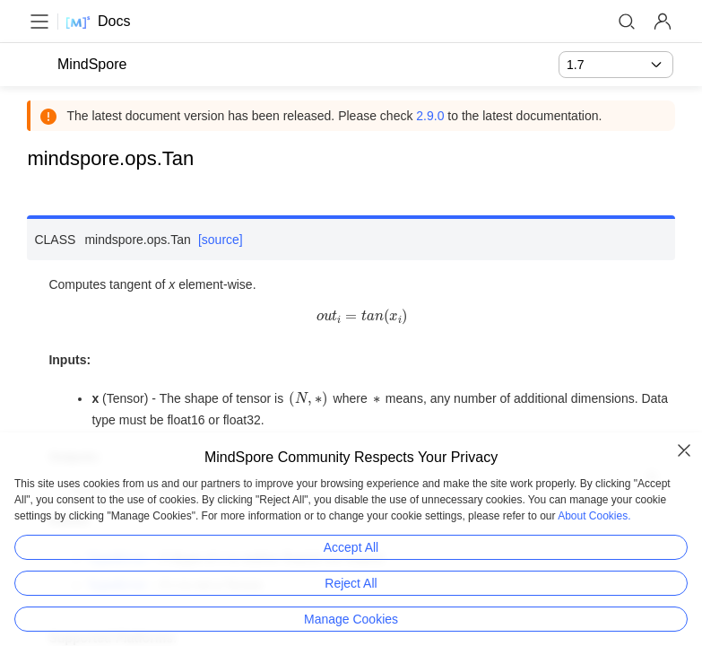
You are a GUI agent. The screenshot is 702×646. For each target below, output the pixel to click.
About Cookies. (594, 516)
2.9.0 (432, 116)
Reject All (351, 583)
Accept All (351, 547)
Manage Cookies (351, 619)
